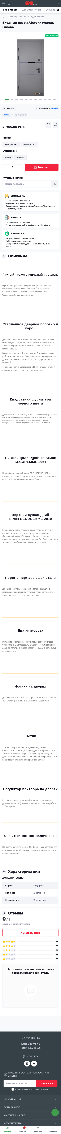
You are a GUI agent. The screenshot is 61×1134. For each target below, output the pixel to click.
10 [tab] (49, 99)
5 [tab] (26, 99)
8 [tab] (40, 99)
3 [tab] (16, 99)
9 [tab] (45, 99)
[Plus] (19, 167)
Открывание (10, 151)
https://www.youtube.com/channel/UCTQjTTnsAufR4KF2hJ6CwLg (34, 1063)
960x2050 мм (29, 144)
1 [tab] (7, 99)
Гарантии (17, 233)
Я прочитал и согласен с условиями (32, 1089)
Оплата (16, 217)
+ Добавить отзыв (30, 933)
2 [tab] (11, 99)
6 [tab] (30, 99)
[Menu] (3, 3)
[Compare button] (55, 125)
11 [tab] (54, 99)
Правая (20, 157)
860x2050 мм (11, 144)
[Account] (57, 3)
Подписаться (46, 1083)
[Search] (9, 3)
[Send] (54, 183)
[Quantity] (12, 167)
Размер (7, 137)
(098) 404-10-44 (30, 1048)
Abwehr (54, 108)
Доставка (18, 196)
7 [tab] (35, 99)
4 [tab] (21, 99)
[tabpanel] (30, 68)
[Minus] (6, 167)
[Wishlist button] (48, 125)
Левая (8, 157)
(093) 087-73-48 (30, 1043)
